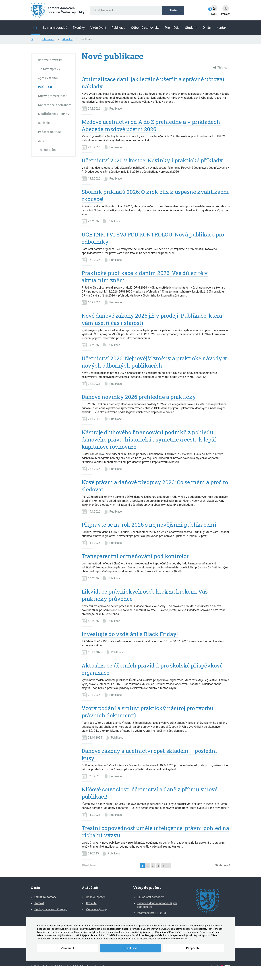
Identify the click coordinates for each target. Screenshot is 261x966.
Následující (222, 865)
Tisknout (223, 67)
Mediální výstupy (96, 909)
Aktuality (67, 39)
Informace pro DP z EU (151, 913)
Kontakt (39, 903)
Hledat (173, 10)
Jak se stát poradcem (150, 897)
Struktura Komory (45, 897)
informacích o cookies (176, 938)
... (168, 865)
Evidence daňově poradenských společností (157, 905)
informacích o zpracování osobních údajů (144, 925)
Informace (48, 39)
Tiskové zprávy (95, 897)
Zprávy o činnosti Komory (50, 909)
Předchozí (89, 865)
